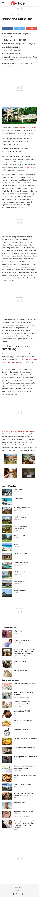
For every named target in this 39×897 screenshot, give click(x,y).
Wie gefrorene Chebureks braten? (23, 721)
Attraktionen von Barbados (26, 127)
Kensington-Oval (20, 581)
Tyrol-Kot (22, 434)
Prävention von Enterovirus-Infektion (24, 694)
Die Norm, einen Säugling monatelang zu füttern (23, 703)
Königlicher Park (19, 535)
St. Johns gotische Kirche (23, 508)
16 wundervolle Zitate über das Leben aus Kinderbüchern (24, 767)
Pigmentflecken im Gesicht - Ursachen (24, 813)
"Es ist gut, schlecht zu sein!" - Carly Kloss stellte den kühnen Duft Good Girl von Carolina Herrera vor (24, 824)
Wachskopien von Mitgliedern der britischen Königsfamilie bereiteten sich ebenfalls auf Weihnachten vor (24, 652)
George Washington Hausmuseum (21, 527)
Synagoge (28, 431)
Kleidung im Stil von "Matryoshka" (25, 757)
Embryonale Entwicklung (22, 640)
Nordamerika (5, 15)
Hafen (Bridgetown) (21, 563)
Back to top (19, 887)
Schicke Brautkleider (21, 671)
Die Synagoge (19, 489)
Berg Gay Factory (20, 517)
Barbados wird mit (30, 167)
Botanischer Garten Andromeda (13, 431)
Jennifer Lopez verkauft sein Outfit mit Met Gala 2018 (24, 794)
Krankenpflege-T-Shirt (22, 711)
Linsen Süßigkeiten (20, 661)
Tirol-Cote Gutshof (20, 554)
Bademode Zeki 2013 (21, 803)
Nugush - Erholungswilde (22, 784)
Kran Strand (18, 544)
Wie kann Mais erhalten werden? (25, 738)
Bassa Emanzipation (21, 590)
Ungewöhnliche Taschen (22, 729)
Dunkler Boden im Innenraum (24, 748)
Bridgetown (21, 15)
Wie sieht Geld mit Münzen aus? (25, 775)
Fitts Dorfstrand (19, 572)
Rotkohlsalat (18, 631)
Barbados (14, 15)
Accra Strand (18, 499)
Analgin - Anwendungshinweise (25, 683)
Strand (4, 136)
